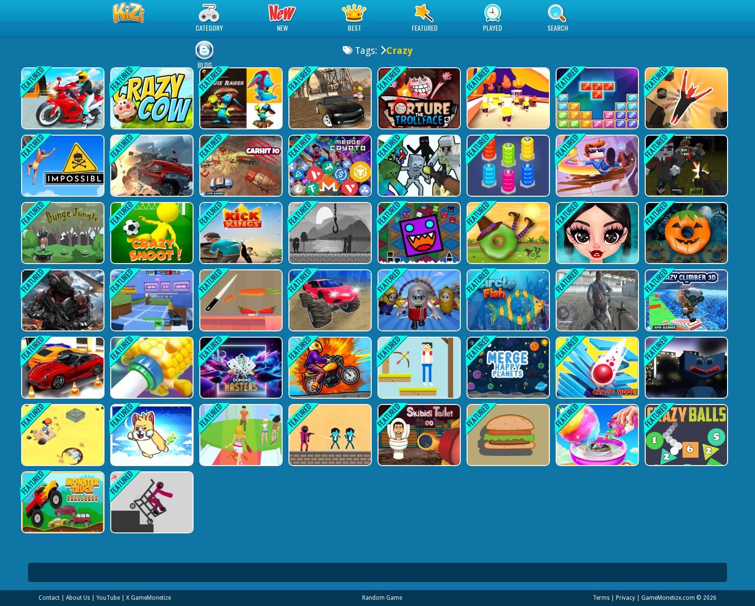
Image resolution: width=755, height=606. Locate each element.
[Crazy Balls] (685, 435)
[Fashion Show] (240, 435)
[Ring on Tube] (151, 368)
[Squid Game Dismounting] (151, 502)
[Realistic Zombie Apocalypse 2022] (62, 300)
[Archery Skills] (418, 368)
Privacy (625, 597)
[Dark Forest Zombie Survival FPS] (596, 300)
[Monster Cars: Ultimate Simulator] (329, 300)
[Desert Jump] (62, 435)
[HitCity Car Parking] (62, 368)
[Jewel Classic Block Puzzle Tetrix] (596, 98)
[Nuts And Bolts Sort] (507, 166)
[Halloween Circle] (685, 233)
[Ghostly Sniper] (151, 300)
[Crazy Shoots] (151, 233)
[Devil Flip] (685, 98)
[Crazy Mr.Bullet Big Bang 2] (596, 166)
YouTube (108, 597)
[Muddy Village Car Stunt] (329, 98)
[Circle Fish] (507, 300)
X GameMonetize (148, 597)
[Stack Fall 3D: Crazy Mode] (596, 368)
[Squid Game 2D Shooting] (329, 435)
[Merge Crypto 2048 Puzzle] (329, 166)
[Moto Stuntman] (329, 368)
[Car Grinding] (151, 166)
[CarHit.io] (240, 166)
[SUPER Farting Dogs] (151, 435)
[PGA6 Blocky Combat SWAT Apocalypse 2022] (685, 166)
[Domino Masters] (240, 368)
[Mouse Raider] (240, 98)
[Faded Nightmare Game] (329, 233)
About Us (78, 597)
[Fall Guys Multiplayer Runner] (418, 300)
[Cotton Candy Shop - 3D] (596, 435)
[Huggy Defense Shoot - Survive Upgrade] (685, 368)
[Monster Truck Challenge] (62, 502)
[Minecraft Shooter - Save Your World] (418, 166)
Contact (49, 597)
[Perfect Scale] (240, 300)
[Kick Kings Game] (240, 233)
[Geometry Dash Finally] (418, 233)
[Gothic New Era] (596, 233)
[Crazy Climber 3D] (685, 300)
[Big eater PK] (507, 435)
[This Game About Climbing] (62, 166)
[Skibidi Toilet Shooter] (418, 435)
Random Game (382, 597)
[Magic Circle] (507, 233)
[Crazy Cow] (151, 98)
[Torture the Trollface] (418, 98)
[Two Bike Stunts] (62, 98)
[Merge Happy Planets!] (507, 368)
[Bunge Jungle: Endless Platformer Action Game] (62, 233)
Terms (601, 597)
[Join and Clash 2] (507, 98)
